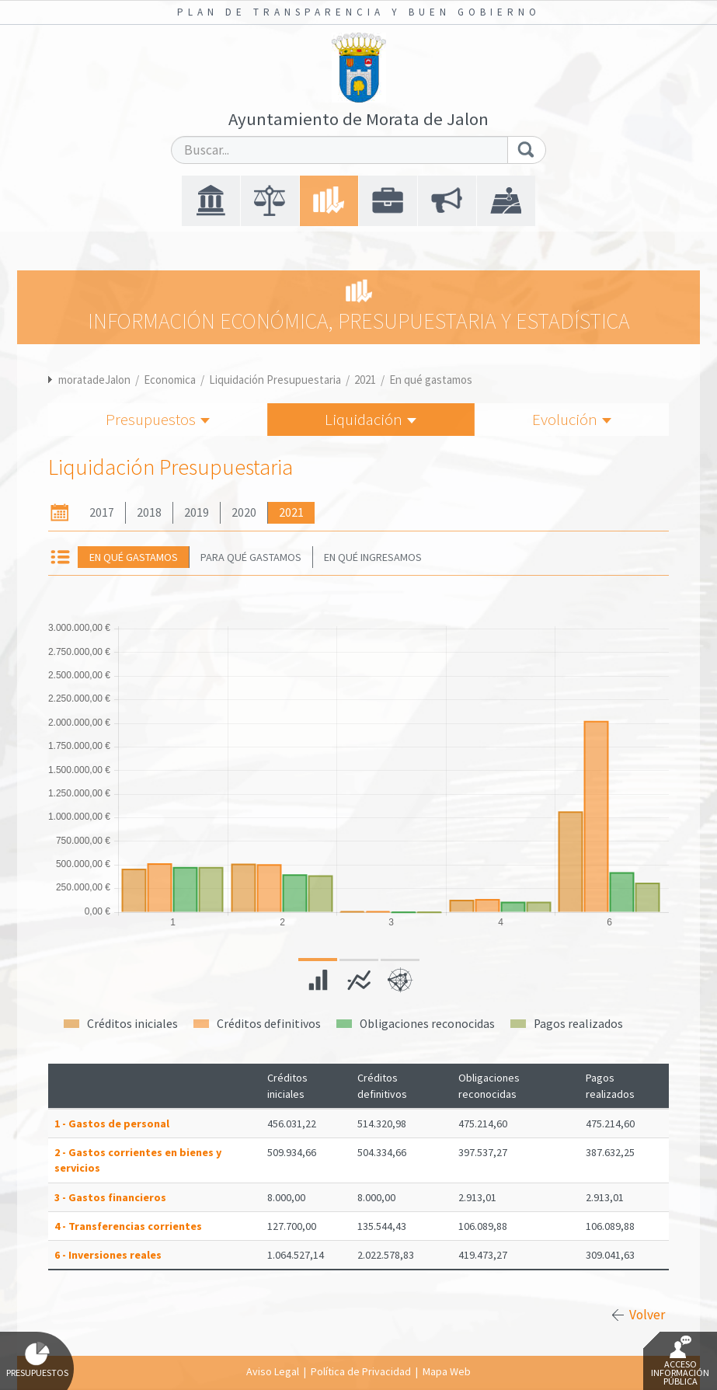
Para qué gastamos (250, 557)
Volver (647, 1314)
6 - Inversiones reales (108, 1255)
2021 (365, 379)
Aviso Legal (272, 1371)
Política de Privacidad (361, 1371)
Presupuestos (158, 419)
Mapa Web (447, 1371)
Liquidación (370, 419)
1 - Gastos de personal (111, 1123)
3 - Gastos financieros (110, 1197)
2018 (149, 512)
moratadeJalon (94, 379)
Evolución (571, 419)
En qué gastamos (430, 379)
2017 (101, 512)
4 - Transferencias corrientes (128, 1226)
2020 (243, 512)
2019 (196, 512)
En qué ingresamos (373, 557)
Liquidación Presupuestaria (275, 379)
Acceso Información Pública (680, 1361)
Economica (170, 379)
